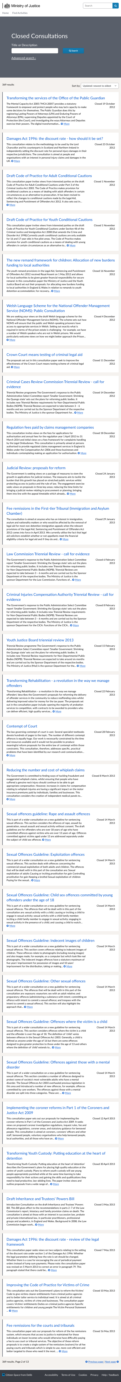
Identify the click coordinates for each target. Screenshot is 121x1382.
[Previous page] (94, 1361)
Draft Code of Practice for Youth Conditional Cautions (49, 219)
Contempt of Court (22, 726)
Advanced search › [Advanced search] (23, 58)
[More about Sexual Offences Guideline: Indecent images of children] (68, 966)
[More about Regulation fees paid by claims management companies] (82, 453)
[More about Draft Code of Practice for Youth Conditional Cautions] (71, 245)
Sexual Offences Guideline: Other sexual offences (46, 981)
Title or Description (24, 45)
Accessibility (51, 1374)
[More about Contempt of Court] (11, 755)
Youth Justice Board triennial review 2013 (40, 640)
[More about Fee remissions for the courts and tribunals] (63, 1351)
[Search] (115, 6)
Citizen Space (13, 1374)
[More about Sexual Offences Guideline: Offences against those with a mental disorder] (66, 1092)
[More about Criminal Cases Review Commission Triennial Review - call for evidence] (78, 412)
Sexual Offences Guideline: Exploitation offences (46, 854)
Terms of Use (68, 1374)
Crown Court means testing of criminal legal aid (44, 354)
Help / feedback (110, 1374)
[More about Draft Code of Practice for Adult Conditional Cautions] (11, 204)
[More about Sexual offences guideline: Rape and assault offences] (46, 839)
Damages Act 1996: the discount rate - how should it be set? (55, 138)
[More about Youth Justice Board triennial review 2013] (81, 665)
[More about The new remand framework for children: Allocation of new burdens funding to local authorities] (55, 290)
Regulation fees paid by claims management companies (50, 427)
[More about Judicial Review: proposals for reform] (71, 493)
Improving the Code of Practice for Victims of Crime (48, 1285)
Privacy (94, 1374)
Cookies (83, 1374)
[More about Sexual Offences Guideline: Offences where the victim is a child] (56, 1047)
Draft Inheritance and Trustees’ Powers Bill (40, 1198)
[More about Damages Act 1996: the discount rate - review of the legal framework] (52, 1270)
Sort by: (76, 85)
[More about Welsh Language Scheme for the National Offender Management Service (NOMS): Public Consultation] (11, 339)
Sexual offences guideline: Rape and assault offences (48, 814)
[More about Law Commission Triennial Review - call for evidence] (76, 579)
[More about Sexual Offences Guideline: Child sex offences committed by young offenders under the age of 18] (11, 925)
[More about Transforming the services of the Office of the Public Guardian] (65, 123)
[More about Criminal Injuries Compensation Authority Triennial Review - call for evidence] (74, 625)
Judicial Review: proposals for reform (36, 468)
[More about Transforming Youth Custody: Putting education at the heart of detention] (54, 1183)
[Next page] (112, 1361)
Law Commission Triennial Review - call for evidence (48, 554)
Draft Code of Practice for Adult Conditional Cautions (49, 175)
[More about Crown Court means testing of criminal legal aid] (15, 366)
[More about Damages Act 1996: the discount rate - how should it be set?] (15, 160)
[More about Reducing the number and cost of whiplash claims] (11, 799)
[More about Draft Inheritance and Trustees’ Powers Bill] (39, 1224)
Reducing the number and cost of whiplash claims (46, 770)
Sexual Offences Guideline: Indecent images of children (50, 940)
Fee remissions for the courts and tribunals (40, 1325)
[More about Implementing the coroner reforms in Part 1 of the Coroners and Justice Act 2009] (59, 1138)
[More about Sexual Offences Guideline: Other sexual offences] (28, 1006)
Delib (29, 1374)
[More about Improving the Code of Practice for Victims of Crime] (13, 1310)
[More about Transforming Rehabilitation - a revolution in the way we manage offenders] (57, 711)
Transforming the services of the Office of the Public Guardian (56, 98)
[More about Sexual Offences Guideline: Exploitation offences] (35, 880)
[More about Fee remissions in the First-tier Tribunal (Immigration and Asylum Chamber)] (64, 539)
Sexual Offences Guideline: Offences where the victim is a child (57, 1021)
